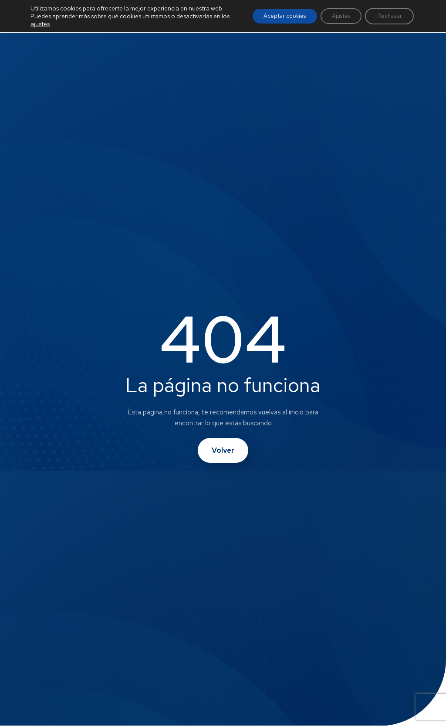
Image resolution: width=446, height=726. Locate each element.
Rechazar (387, 20)
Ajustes (333, 20)
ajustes (49, 32)
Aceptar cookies (271, 20)
